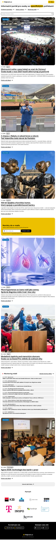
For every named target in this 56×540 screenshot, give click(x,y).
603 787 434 (8, 528)
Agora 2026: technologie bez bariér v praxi (19, 470)
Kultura (8, 200)
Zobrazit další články (27, 484)
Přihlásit (26, 230)
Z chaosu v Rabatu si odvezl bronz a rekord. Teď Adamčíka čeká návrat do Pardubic (20, 137)
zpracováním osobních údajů (17, 233)
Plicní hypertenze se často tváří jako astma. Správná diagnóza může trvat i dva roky (20, 290)
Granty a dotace (20, 9)
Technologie (10, 467)
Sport (8, 66)
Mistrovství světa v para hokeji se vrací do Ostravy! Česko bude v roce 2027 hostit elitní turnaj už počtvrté (25, 70)
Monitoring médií (32, 9)
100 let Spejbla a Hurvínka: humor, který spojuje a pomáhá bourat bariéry (18, 203)
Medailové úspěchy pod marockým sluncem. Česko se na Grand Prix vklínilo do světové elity (21, 357)
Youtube (45, 528)
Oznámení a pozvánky (6, 9)
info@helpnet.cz (18, 528)
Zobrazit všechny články (45, 373)
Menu (52, 2)
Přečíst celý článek (6, 80)
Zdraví (8, 287)
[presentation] (28, 41)
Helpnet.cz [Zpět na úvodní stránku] (8, 2)
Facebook (38, 528)
